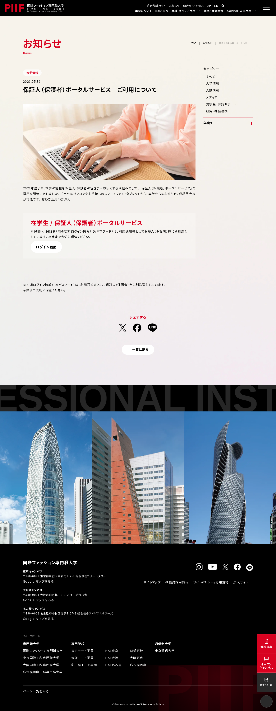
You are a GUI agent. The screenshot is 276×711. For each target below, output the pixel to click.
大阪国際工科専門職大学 (41, 664)
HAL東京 (111, 650)
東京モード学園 (82, 650)
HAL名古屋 (113, 664)
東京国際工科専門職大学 (41, 657)
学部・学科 (161, 11)
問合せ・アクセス (193, 5)
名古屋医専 (138, 664)
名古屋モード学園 (84, 664)
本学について (143, 11)
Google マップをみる (38, 581)
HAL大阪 (111, 657)
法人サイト (240, 582)
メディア (212, 97)
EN (216, 5)
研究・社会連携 (213, 11)
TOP (193, 43)
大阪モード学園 (82, 657)
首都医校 (136, 650)
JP (209, 5)
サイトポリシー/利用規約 (211, 582)
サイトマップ (152, 582)
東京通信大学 (165, 650)
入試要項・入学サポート (241, 11)
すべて (210, 76)
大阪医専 (136, 657)
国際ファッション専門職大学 (43, 650)
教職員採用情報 (177, 582)
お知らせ (174, 5)
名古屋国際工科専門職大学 (43, 672)
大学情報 (212, 83)
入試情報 (212, 90)
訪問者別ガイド (156, 5)
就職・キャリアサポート (186, 11)
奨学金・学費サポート (221, 104)
